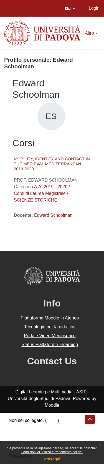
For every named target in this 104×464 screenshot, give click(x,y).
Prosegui (52, 459)
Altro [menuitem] (89, 33)
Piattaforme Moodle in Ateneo (50, 318)
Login (94, 8)
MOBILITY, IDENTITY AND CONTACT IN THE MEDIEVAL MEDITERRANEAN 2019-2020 (52, 163)
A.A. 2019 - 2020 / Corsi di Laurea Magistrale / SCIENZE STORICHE (42, 193)
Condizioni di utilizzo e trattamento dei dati (52, 452)
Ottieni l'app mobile (27, 440)
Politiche (17, 433)
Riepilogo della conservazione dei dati (46, 427)
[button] (70, 8)
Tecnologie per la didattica (49, 326)
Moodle (52, 405)
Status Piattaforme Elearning (50, 344)
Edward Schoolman (53, 215)
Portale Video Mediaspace (50, 335)
